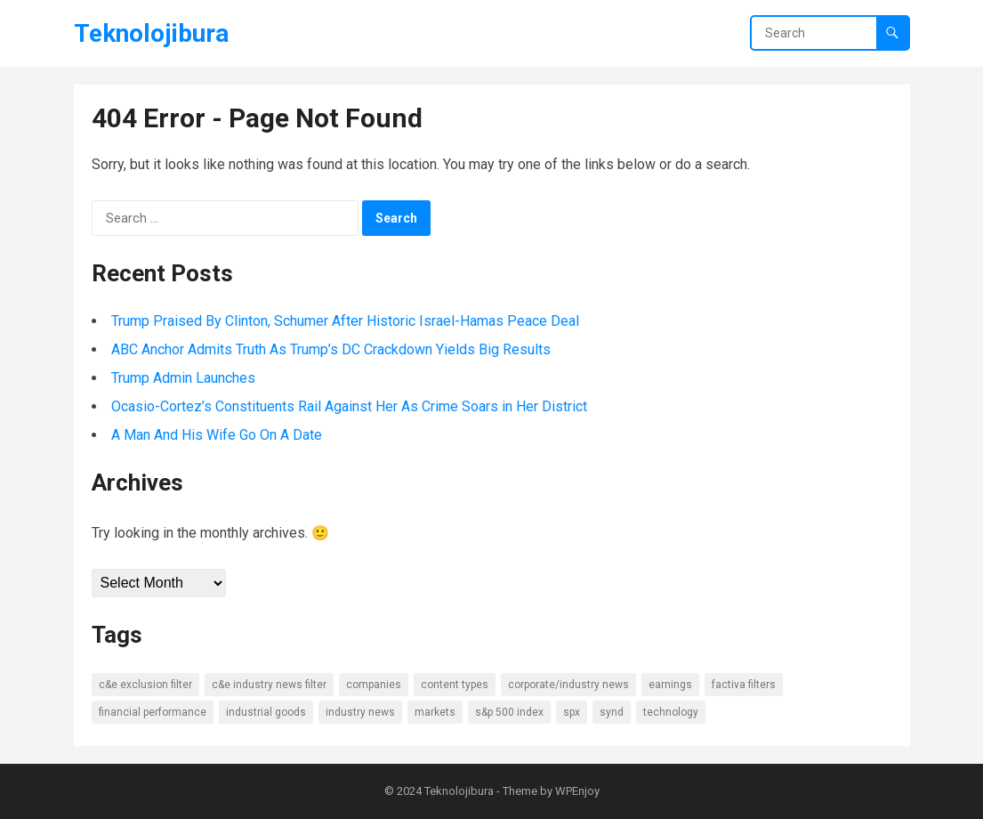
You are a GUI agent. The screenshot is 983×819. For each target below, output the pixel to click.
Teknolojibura (151, 33)
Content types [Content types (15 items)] (454, 684)
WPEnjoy (577, 791)
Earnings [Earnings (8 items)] (670, 684)
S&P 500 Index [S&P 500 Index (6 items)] (509, 712)
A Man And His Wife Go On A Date (216, 434)
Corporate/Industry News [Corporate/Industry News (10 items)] (568, 684)
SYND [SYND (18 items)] (612, 712)
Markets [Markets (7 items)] (435, 712)
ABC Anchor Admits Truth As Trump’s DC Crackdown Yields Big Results (331, 349)
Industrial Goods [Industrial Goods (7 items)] (266, 712)
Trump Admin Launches (183, 377)
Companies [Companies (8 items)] (373, 684)
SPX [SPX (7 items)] (571, 712)
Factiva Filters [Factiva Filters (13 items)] (744, 684)
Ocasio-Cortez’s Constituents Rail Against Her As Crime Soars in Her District (349, 406)
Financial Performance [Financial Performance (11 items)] (152, 712)
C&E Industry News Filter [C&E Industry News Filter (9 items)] (269, 684)
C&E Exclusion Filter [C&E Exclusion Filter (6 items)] (145, 684)
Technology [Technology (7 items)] (670, 712)
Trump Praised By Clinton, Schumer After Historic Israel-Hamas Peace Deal (345, 320)
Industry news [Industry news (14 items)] (360, 712)
